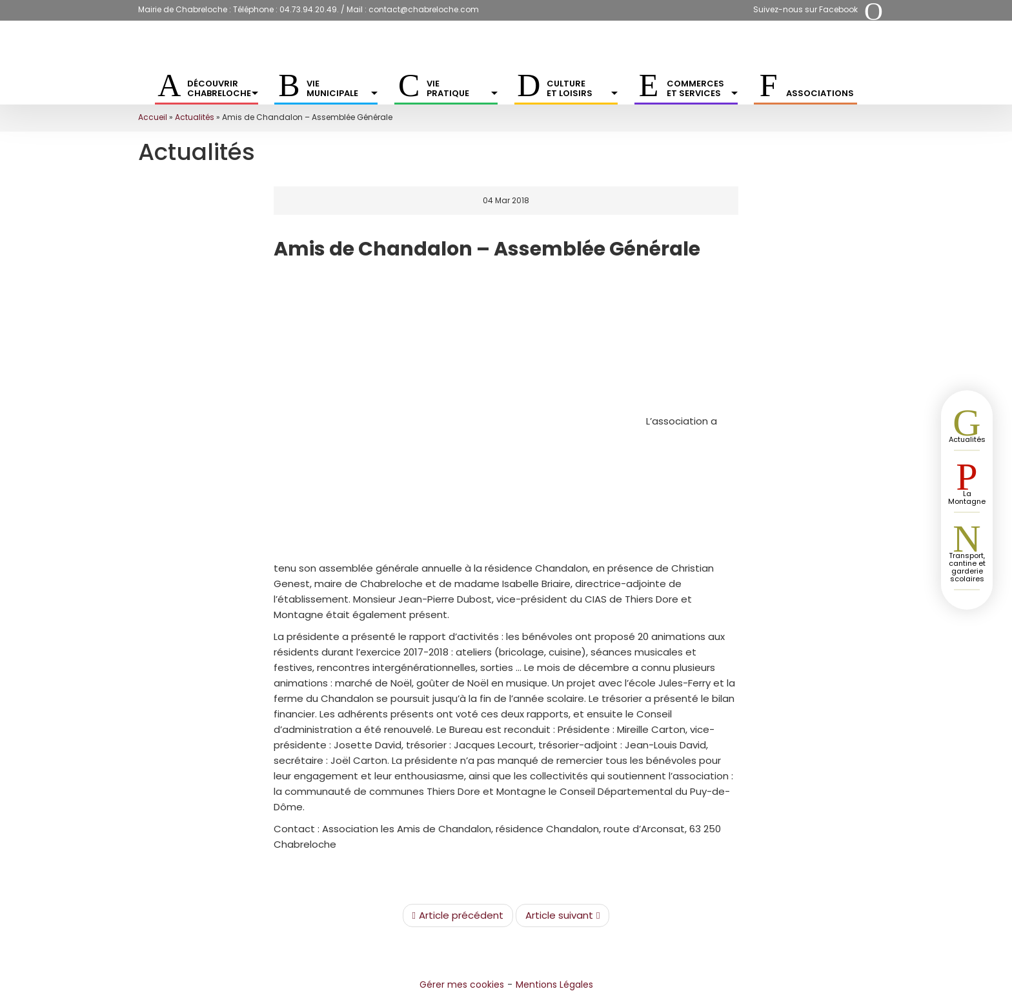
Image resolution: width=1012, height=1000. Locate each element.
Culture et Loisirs (582, 88)
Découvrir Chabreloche (222, 88)
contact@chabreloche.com (424, 9)
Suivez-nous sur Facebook (805, 9)
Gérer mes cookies (462, 984)
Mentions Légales (554, 984)
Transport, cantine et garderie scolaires (967, 567)
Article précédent (457, 915)
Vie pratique (462, 88)
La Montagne (967, 497)
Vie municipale (342, 88)
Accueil (152, 117)
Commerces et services (702, 88)
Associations (820, 93)
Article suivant (562, 915)
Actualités (194, 117)
